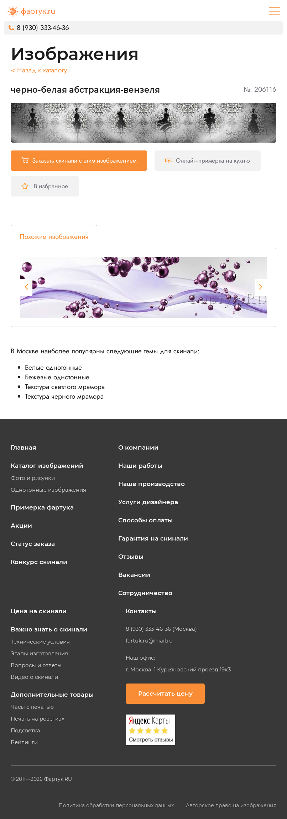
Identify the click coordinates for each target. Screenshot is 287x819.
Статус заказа (33, 543)
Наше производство (151, 483)
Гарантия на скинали (153, 538)
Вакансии (134, 574)
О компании (138, 447)
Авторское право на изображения (231, 805)
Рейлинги (24, 742)
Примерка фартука (42, 507)
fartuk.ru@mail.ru (149, 641)
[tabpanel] (148, 287)
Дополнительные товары (52, 694)
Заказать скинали (78, 160)
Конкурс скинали (39, 561)
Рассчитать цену (165, 693)
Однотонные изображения (48, 490)
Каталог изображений (47, 465)
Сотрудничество (145, 593)
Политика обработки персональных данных (117, 805)
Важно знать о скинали (49, 629)
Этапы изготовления (39, 653)
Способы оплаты (145, 520)
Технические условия (40, 642)
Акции (21, 525)
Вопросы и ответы (36, 665)
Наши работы (140, 465)
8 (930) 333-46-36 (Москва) (161, 629)
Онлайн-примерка (207, 160)
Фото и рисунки (33, 478)
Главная (23, 447)
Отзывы (131, 556)
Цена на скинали (39, 611)
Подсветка (25, 730)
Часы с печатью (32, 707)
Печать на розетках (37, 719)
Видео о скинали (34, 677)
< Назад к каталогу (39, 70)
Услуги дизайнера (148, 502)
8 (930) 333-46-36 (43, 27)
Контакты (141, 611)
